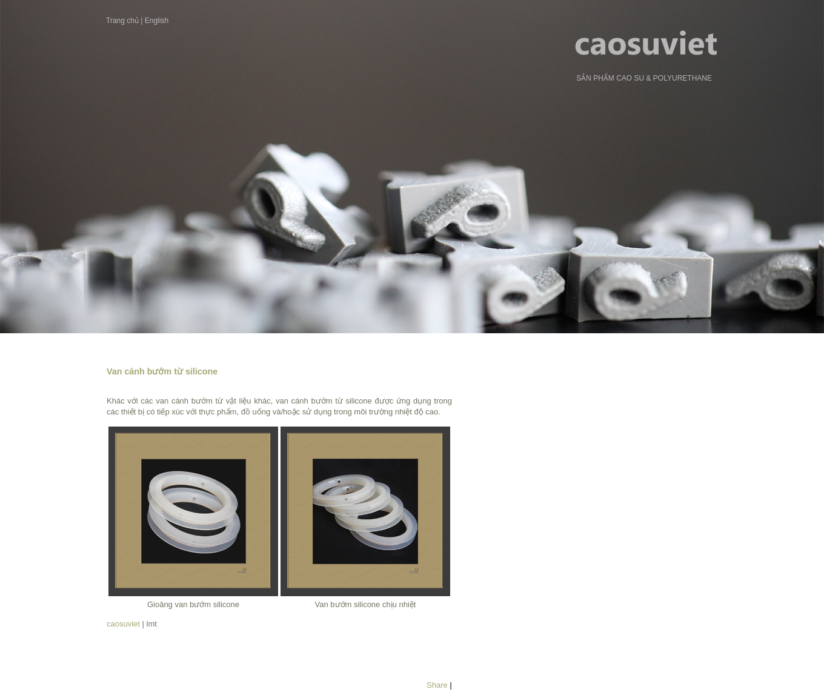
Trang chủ (122, 20)
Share (437, 685)
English (156, 20)
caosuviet (123, 623)
